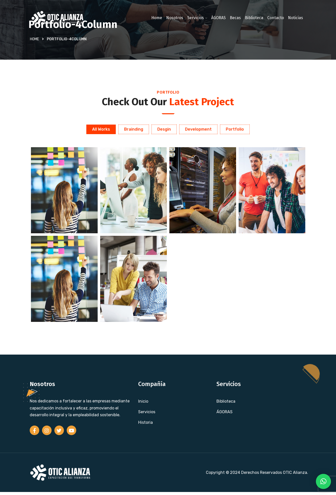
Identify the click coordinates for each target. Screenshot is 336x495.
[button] (323, 481)
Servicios (195, 17)
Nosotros (174, 17)
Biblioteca (254, 17)
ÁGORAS (218, 17)
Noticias (295, 17)
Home (156, 17)
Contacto (275, 17)
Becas (235, 17)
